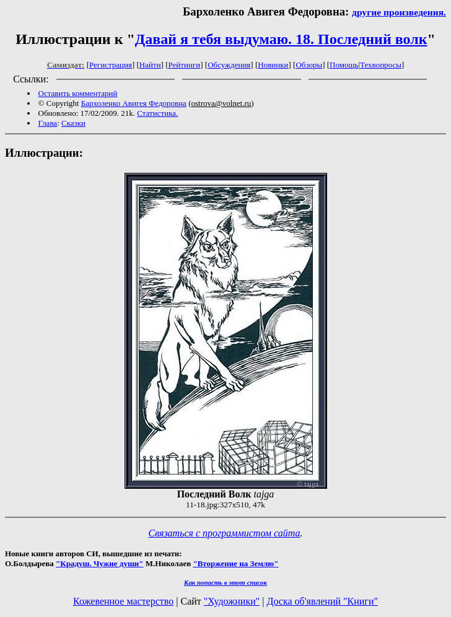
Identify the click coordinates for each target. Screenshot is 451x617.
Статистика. (157, 113)
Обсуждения (229, 64)
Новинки (273, 64)
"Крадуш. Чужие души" (100, 563)
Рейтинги (185, 64)
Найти (150, 64)
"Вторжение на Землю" (235, 563)
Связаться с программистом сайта (224, 533)
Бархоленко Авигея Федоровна (133, 103)
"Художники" (232, 601)
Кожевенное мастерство (123, 601)
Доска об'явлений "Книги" (322, 601)
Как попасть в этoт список (225, 582)
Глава (48, 123)
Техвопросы (380, 64)
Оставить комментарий (78, 93)
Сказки (73, 123)
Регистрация (110, 64)
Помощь (344, 64)
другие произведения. (399, 12)
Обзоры (309, 64)
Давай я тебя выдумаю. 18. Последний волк (281, 39)
